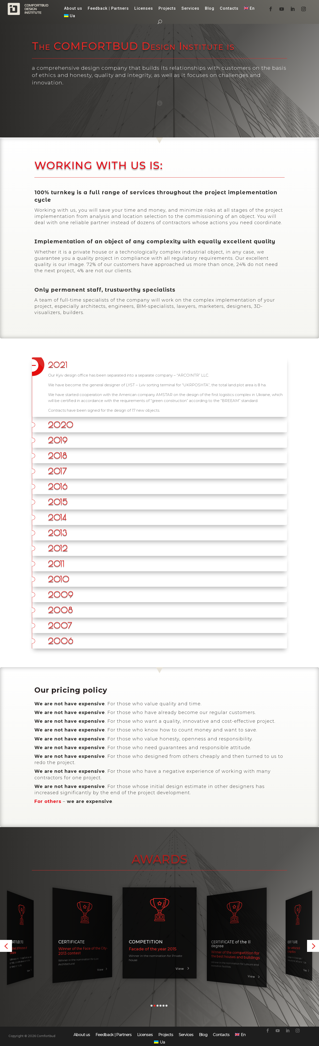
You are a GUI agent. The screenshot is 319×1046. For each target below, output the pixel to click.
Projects (167, 9)
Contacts (229, 9)
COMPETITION (224, 941)
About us (73, 9)
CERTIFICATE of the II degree (296, 944)
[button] (6, 946)
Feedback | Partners (108, 9)
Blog (209, 9)
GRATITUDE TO (73, 942)
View (28, 975)
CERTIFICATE (16, 941)
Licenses (143, 9)
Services (190, 9)
